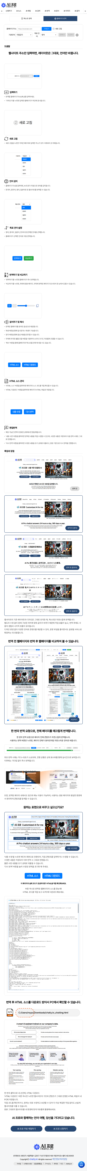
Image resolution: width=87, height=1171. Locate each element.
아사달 (19, 1164)
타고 (61, 1164)
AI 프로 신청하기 (60, 1128)
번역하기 (62, 35)
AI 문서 (56, 11)
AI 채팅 (28, 11)
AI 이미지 (67, 11)
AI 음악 (77, 11)
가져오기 (46, 29)
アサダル (48, 1164)
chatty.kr (33, 1159)
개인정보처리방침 (59, 1159)
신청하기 (9, 11)
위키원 (56, 1164)
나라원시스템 (27, 1164)
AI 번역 (47, 11)
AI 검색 (37, 11)
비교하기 (70, 35)
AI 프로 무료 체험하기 (26, 1128)
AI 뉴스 (18, 11)
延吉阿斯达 (38, 1164)
